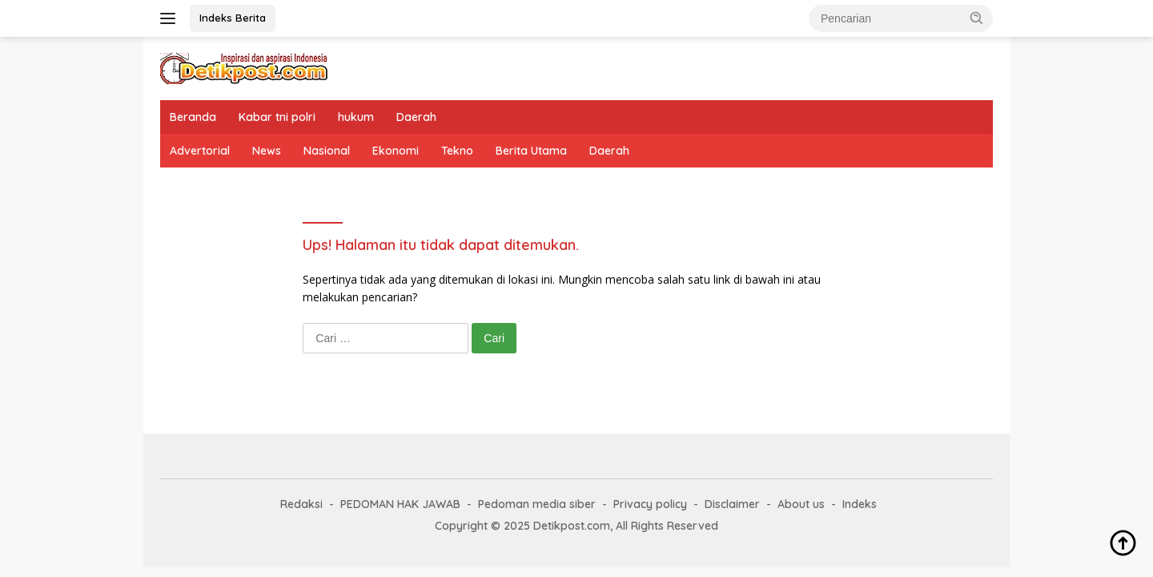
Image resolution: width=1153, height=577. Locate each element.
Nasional (326, 150)
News (266, 150)
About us (801, 504)
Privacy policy (650, 504)
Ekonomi (395, 150)
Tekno (457, 150)
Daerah (416, 117)
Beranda (193, 117)
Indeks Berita (232, 17)
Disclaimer (732, 504)
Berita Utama (531, 150)
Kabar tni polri (277, 117)
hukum (356, 117)
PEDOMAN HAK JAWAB (400, 504)
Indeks (859, 504)
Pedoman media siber (537, 504)
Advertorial (200, 150)
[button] (977, 17)
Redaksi (301, 504)
